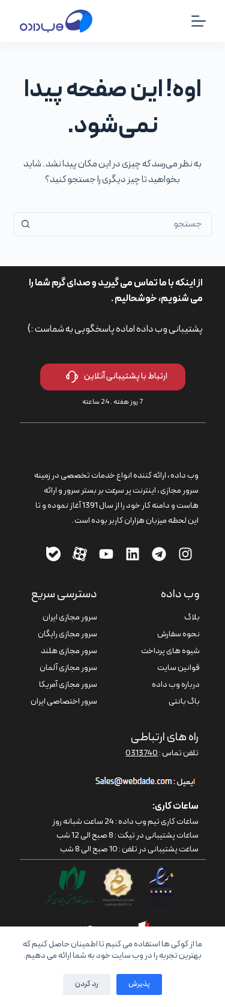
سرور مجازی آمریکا (68, 684)
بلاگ (192, 617)
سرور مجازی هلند (69, 651)
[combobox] (124, 224)
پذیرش (139, 984)
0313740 (141, 753)
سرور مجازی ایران (70, 617)
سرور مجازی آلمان (68, 668)
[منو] (198, 21)
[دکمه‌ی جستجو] (25, 224)
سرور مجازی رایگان (67, 634)
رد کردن (86, 984)
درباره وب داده (176, 684)
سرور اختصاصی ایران (64, 701)
